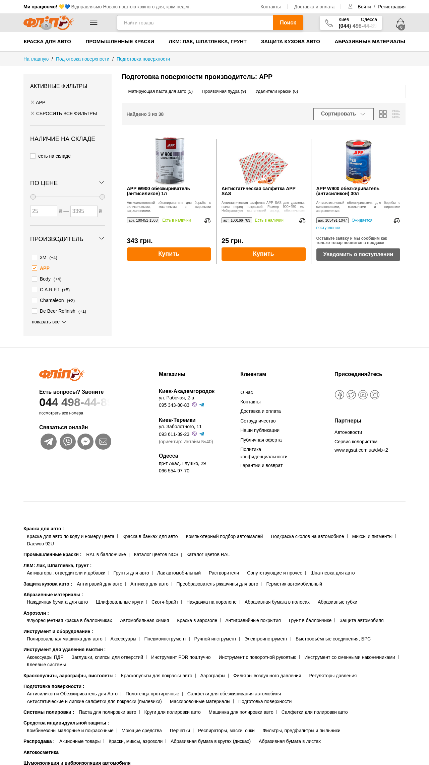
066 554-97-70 (174, 469)
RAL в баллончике (106, 553)
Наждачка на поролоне (211, 600)
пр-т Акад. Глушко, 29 (182, 461)
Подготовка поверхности (53, 685)
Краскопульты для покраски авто (156, 674)
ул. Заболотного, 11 (180, 425)
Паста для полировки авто (107, 710)
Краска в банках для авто (150, 534)
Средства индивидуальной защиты (66, 721)
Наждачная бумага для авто (57, 600)
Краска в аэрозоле (197, 619)
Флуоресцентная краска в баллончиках (69, 619)
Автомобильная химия (144, 619)
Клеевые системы (46, 663)
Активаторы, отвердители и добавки (66, 571)
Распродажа (39, 740)
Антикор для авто (149, 582)
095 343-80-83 (174, 403)
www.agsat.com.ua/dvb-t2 (361, 448)
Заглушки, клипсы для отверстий (107, 656)
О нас (246, 390)
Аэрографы (212, 674)
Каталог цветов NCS (156, 553)
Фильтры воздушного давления (267, 674)
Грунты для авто (131, 571)
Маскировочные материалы (200, 699)
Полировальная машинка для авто (65, 637)
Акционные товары (80, 740)
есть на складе (50, 155)
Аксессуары (123, 637)
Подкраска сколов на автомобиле (307, 534)
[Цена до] (84, 210)
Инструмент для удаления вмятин (64, 648)
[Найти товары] (195, 22)
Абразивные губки (337, 600)
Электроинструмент (266, 637)
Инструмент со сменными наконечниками (349, 656)
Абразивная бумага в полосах (277, 600)
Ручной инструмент (215, 637)
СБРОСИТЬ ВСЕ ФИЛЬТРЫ (63, 113)
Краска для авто (47, 41)
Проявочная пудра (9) (224, 91)
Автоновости (348, 430)
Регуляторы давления (333, 674)
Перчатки (180, 729)
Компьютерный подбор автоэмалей (224, 534)
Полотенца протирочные (152, 692)
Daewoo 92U (40, 542)
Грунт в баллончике (310, 619)
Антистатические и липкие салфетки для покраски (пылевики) (94, 699)
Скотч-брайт (164, 600)
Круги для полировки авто (172, 710)
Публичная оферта (261, 438)
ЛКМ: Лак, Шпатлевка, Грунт (207, 41)
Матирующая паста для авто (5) (160, 91)
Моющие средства (142, 729)
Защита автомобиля (361, 619)
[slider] (33, 196)
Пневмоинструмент (165, 637)
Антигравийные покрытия (253, 619)
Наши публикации (260, 429)
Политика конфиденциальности (264, 451)
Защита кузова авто (290, 41)
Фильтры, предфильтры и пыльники (302, 729)
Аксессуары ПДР (45, 656)
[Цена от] (43, 210)
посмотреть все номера (61, 411)
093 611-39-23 (174, 433)
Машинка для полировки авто (241, 710)
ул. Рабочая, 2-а (176, 396)
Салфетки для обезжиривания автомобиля (234, 692)
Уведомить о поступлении (358, 254)
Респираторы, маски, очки (226, 729)
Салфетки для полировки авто (315, 710)
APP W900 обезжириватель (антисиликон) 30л (348, 191)
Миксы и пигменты (372, 534)
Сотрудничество (257, 419)
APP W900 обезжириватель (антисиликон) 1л (158, 191)
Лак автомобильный (179, 571)
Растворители (224, 571)
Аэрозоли (36, 611)
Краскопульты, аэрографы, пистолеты (69, 674)
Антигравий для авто (99, 582)
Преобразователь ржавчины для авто (217, 582)
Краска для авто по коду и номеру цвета (70, 534)
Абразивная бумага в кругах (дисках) (211, 740)
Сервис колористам (355, 440)
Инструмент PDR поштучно (181, 656)
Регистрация (392, 6)
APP (37, 102)
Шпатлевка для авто (332, 571)
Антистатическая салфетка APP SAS (259, 191)
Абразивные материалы (369, 41)
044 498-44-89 (86, 400)
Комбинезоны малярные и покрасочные (70, 729)
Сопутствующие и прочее (274, 571)
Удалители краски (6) (276, 91)
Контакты (270, 6)
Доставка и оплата (314, 6)
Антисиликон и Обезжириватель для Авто (72, 692)
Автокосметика (41, 750)
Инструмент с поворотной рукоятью (257, 656)
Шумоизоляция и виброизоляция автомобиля (77, 761)
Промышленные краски (119, 41)
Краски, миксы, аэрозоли (136, 740)
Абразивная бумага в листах (290, 740)
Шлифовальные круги (119, 600)
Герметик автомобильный (294, 582)
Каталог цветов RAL (208, 553)
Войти (365, 6)
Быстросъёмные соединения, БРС (333, 637)
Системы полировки (48, 710)
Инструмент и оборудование (58, 629)
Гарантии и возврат (261, 463)
